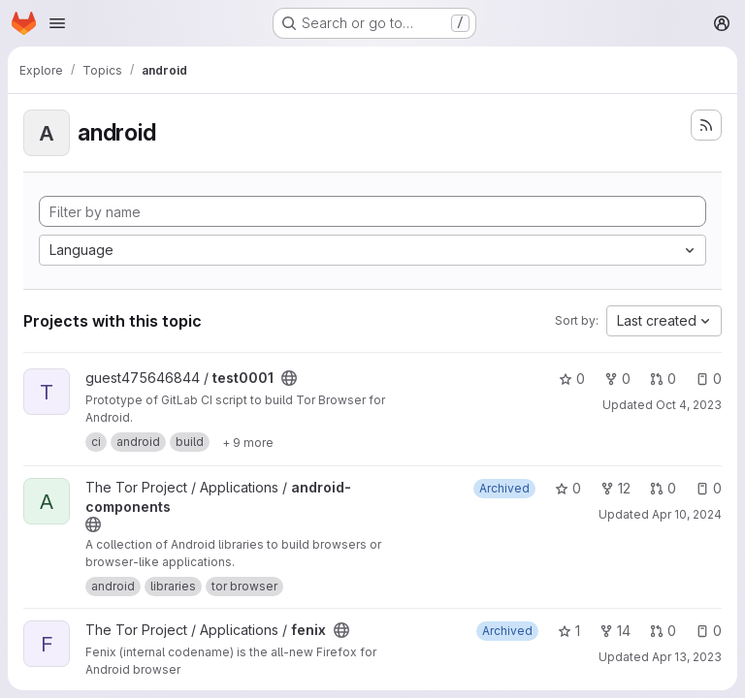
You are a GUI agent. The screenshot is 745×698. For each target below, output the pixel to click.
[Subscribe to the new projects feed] (706, 125)
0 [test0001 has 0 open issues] (709, 378)
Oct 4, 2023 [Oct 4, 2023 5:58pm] (689, 404)
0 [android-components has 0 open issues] (709, 488)
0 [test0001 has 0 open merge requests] (663, 378)
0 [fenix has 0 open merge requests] (663, 630)
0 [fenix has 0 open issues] (709, 630)
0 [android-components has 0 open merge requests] (663, 488)
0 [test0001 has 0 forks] (617, 378)
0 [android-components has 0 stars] (568, 488)
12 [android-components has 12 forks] (615, 488)
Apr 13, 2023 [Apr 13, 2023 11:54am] (687, 657)
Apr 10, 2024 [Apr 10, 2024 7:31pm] (687, 514)
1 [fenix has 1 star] (569, 630)
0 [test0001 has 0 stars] (572, 378)
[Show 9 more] (247, 442)
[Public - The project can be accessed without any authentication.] (289, 378)
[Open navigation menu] (57, 23)
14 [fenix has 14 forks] (615, 630)
